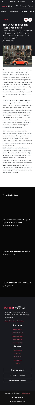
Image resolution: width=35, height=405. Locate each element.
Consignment (14, 11)
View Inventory (17, 329)
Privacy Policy (26, 393)
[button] (2, 1)
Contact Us (20, 321)
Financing (24, 11)
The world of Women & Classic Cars (17, 283)
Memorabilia (17, 357)
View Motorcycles (17, 333)
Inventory (4, 11)
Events (32, 11)
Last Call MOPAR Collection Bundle (16, 251)
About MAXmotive (10, 321)
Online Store (17, 360)
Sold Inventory (17, 339)
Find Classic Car (17, 343)
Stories (5, 19)
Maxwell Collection (17, 336)
